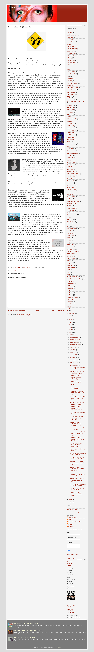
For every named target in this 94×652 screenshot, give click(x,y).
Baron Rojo (70, 65)
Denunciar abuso (73, 554)
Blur (68, 76)
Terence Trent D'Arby (73, 276)
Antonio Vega (70, 51)
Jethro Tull (70, 169)
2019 (70, 499)
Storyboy (70, 526)
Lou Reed (69, 199)
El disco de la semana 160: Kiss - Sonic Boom (78, 453)
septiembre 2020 (75, 344)
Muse (68, 217)
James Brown (71, 162)
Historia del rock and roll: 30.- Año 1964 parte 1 (77, 372)
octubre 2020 (74, 342)
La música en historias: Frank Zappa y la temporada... (76, 418)
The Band (69, 281)
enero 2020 (73, 365)
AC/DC (69, 30)
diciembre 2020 (75, 337)
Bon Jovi (69, 81)
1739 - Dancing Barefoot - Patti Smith (24, 637)
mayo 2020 (73, 355)
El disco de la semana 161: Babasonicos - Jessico (78, 413)
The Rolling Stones (72, 297)
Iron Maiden (70, 157)
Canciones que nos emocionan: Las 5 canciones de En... (76, 423)
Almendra (69, 44)
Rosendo (69, 260)
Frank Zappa (70, 135)
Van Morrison (70, 313)
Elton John (70, 121)
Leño (68, 192)
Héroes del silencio (72, 153)
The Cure (69, 286)
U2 (67, 311)
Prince (68, 237)
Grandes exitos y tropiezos (74, 512)
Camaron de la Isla (72, 87)
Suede (68, 272)
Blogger (59, 647)
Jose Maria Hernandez (74, 522)
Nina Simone (70, 222)
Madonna (69, 206)
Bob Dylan (70, 78)
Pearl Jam (70, 231)
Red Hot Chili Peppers (73, 251)
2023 (70, 327)
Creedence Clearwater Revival (75, 101)
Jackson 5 (70, 160)
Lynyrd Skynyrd (71, 203)
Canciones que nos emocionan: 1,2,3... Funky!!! (76, 494)
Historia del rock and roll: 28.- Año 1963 (77, 428)
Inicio (38, 311)
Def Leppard (70, 110)
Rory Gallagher (71, 258)
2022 (70, 329)
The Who (69, 302)
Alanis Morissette (72, 35)
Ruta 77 (15, 270)
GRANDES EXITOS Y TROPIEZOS (70, 610)
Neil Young (70, 219)
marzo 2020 (74, 360)
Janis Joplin (70, 164)
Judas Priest (70, 183)
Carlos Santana (71, 90)
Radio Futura (70, 244)
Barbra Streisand (71, 62)
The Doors (70, 288)
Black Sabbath (71, 74)
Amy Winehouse (71, 46)
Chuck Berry (70, 94)
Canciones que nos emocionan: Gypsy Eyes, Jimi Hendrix (77, 474)
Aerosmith (70, 32)
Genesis (69, 142)
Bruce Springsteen (72, 83)
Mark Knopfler (71, 208)
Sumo (68, 274)
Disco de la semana (72, 509)
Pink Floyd (70, 233)
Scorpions (69, 263)
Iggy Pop (69, 155)
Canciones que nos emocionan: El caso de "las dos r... (77, 439)
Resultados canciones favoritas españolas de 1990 (77, 392)
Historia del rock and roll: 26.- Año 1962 (77, 489)
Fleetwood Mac (71, 130)
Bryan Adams (70, 85)
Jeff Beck (69, 167)
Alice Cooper (70, 39)
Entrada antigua (57, 311)
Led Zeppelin (70, 185)
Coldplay (69, 97)
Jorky (69, 519)
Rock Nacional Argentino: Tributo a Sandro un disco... (77, 480)
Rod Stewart (70, 256)
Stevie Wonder (71, 267)
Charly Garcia (71, 92)
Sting (68, 270)
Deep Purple (70, 107)
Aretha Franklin (71, 55)
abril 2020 (73, 357)
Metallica (69, 212)
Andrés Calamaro (72, 48)
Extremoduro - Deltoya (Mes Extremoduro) (25, 623)
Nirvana (69, 224)
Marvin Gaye (70, 210)
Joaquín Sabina (71, 176)
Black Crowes (71, 71)
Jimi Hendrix (70, 171)
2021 (70, 332)
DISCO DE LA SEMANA (71, 606)
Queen (69, 240)
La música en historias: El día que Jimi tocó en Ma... (77, 433)
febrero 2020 (74, 362)
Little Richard (70, 194)
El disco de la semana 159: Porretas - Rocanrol (78, 485)
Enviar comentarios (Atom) (24, 315)
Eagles (69, 116)
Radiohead (70, 247)
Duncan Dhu (70, 114)
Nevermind (71, 524)
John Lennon (70, 178)
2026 (70, 319)
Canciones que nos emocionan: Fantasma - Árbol (77, 383)
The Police (70, 295)
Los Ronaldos (71, 196)
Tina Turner (70, 306)
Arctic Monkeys (71, 53)
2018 (70, 502)
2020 (70, 335)
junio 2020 (73, 352)
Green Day (70, 148)
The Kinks (69, 292)
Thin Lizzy (70, 304)
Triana (68, 308)
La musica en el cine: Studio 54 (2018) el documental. (76, 445)
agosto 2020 (74, 347)
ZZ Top (69, 315)
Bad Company (71, 60)
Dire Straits (70, 112)
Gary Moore (70, 139)
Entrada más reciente (17, 311)
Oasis (68, 226)
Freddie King (70, 137)
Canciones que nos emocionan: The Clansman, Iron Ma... (76, 408)
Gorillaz (69, 146)
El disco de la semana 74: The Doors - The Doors (27, 630)
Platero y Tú (70, 235)
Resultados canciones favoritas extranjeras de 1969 (77, 463)
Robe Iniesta (70, 253)
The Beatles (70, 283)
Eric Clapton (70, 126)
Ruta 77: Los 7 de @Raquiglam (75, 387)
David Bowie (70, 105)
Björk (68, 69)
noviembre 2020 (75, 339)
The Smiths (70, 299)
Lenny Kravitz (71, 187)
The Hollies (70, 290)
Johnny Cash (70, 180)
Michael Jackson (71, 215)
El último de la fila (72, 119)
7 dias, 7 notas (16, 7)
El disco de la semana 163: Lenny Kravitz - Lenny (78, 368)
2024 (70, 324)
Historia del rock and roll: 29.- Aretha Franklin (77, 403)
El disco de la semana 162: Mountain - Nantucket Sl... (78, 398)
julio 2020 (73, 350)
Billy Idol (69, 67)
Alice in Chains (71, 42)
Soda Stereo (70, 265)
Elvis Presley (70, 123)
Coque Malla (70, 99)
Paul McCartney (71, 228)
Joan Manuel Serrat (72, 173)
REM (68, 242)
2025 (70, 322)
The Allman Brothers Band (74, 279)
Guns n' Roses (71, 151)
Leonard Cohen (71, 190)
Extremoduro (70, 128)
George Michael (71, 144)
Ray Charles (70, 249)
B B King (69, 58)
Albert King (70, 37)
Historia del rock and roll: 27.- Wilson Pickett (77, 458)
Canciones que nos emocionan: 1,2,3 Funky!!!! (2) (75, 377)
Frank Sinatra (71, 132)
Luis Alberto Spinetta (73, 201)
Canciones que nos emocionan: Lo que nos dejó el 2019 (77, 468)
